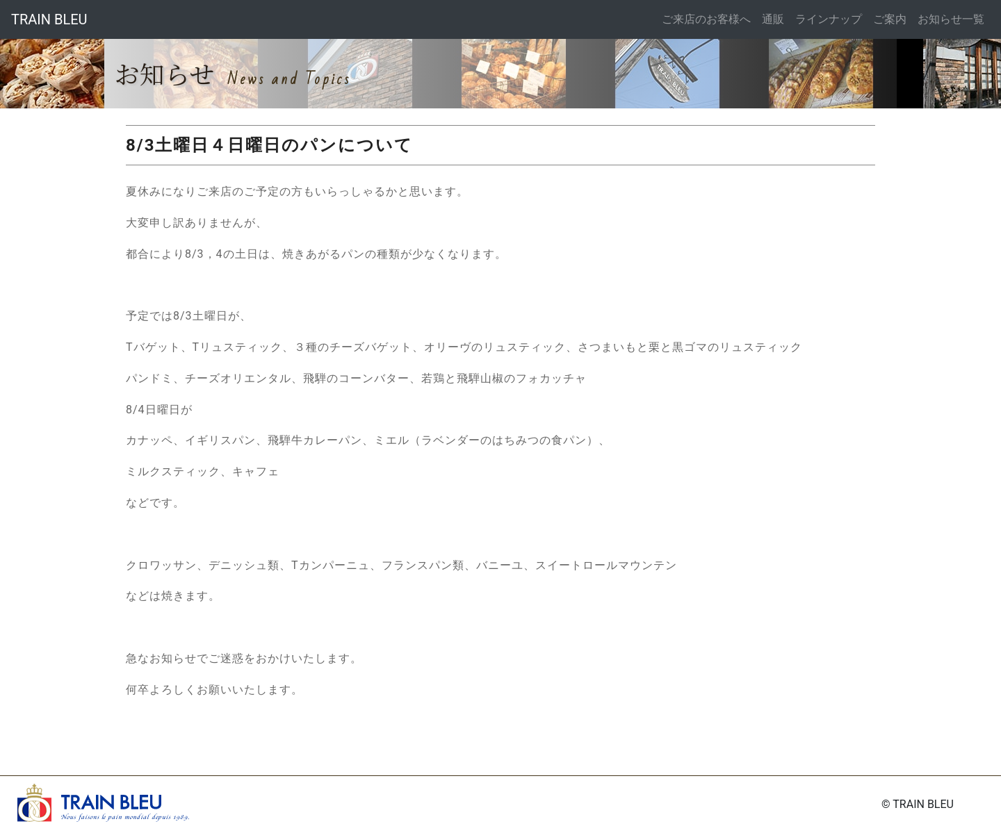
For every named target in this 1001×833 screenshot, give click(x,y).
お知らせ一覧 (951, 19)
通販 (773, 19)
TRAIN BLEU (49, 19)
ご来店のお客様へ (706, 19)
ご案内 (889, 19)
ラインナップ (828, 19)
